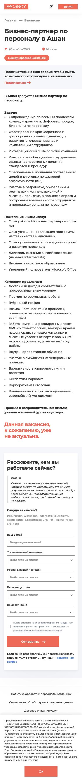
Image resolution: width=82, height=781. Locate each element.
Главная (10, 20)
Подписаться (17, 83)
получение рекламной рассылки (31, 626)
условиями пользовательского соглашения (37, 630)
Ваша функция (17, 604)
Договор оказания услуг (41, 710)
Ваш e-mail (14, 534)
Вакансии (32, 20)
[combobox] (41, 542)
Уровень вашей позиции (23, 569)
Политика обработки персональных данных (41, 694)
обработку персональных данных (54, 622)
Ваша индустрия (18, 587)
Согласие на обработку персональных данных (41, 702)
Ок (41, 772)
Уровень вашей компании (24, 552)
